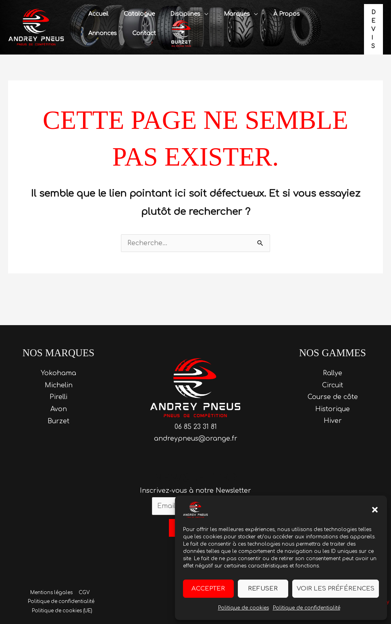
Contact (98, 33)
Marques (223, 14)
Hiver (333, 421)
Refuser (263, 588)
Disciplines (175, 14)
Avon (58, 409)
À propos (268, 14)
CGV (83, 593)
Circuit (332, 385)
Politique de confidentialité (306, 608)
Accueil (96, 14)
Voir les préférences (335, 588)
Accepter (208, 588)
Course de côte (333, 397)
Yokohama (58, 373)
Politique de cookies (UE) (62, 611)
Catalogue (133, 14)
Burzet (58, 421)
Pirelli (58, 397)
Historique (332, 409)
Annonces (307, 14)
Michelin (59, 385)
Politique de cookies (243, 608)
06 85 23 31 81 (195, 426)
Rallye (332, 373)
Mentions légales (51, 593)
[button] (375, 510)
